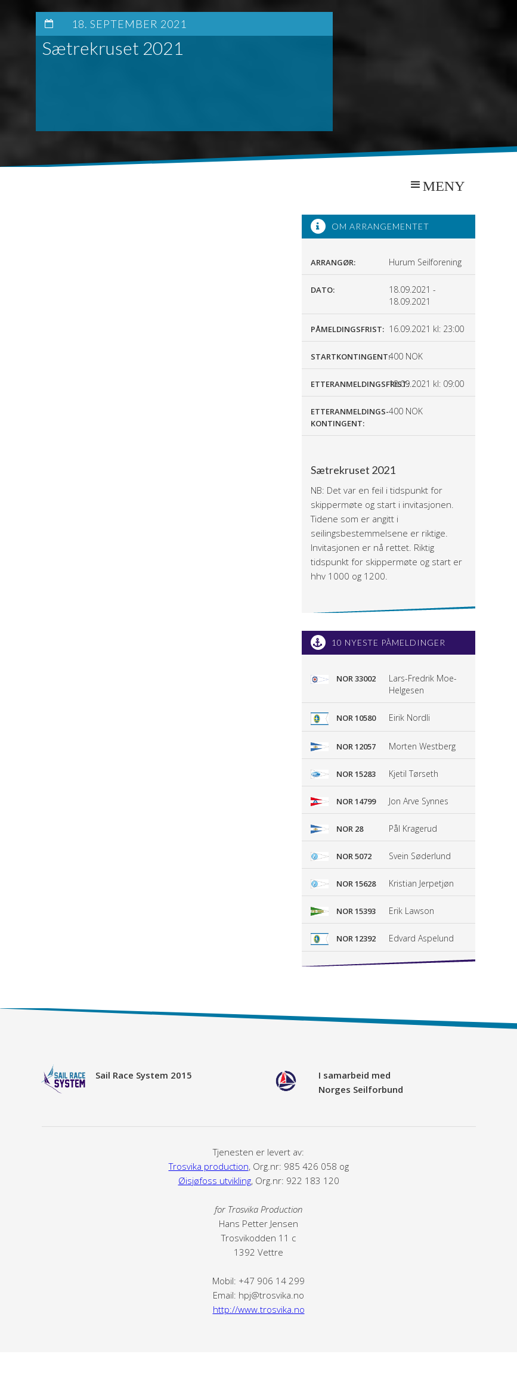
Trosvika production (209, 1166)
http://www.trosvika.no (259, 1309)
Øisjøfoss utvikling (214, 1180)
